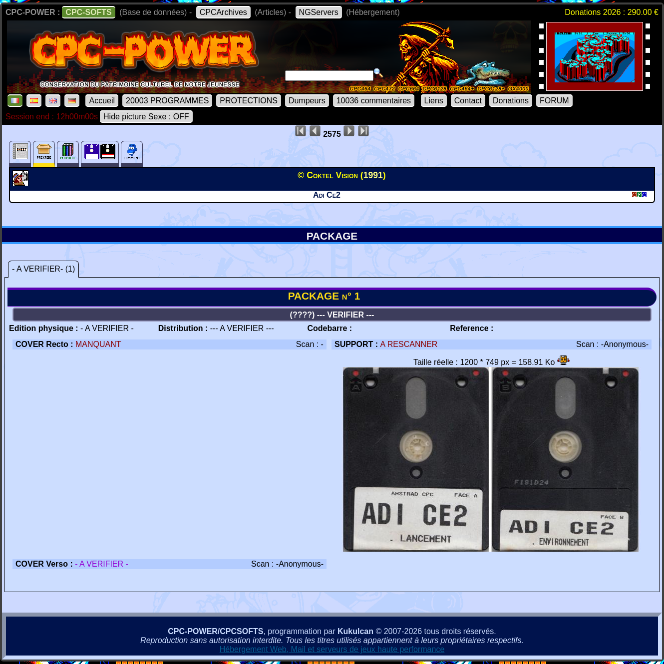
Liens (433, 100)
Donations (511, 100)
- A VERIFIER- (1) (43, 269)
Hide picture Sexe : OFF (146, 116)
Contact (468, 100)
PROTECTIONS (249, 100)
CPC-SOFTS (88, 12)
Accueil (102, 100)
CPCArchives (223, 12)
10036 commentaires (373, 100)
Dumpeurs (307, 100)
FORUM (554, 100)
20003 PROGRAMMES (167, 100)
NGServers (318, 12)
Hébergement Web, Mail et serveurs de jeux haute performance (332, 649)
